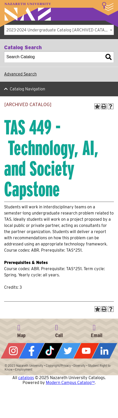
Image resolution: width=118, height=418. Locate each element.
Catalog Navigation (27, 89)
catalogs (26, 377)
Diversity (79, 366)
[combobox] (59, 30)
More (107, 6)
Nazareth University (28, 12)
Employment (23, 369)
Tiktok (50, 351)
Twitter (68, 351)
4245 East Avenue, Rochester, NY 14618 (21, 330)
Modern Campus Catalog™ (70, 382)
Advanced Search (20, 74)
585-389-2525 (59, 330)
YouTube (86, 351)
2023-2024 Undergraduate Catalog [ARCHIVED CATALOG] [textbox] (60, 30)
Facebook (32, 351)
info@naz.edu (96, 330)
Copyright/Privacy (58, 366)
